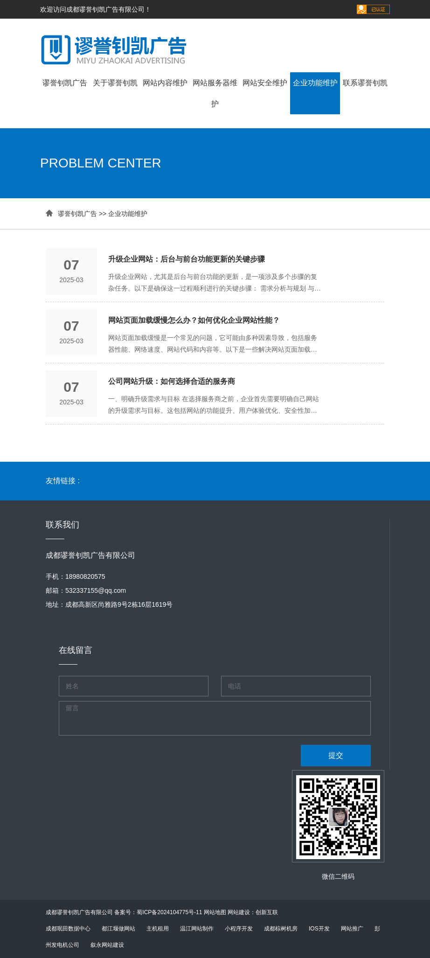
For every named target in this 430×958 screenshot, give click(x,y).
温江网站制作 (197, 928)
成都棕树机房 (281, 928)
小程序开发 (239, 928)
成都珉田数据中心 (68, 928)
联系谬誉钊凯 (365, 83)
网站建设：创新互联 (253, 912)
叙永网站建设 (107, 945)
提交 (335, 755)
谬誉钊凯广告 (64, 83)
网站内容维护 (165, 83)
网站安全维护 (265, 83)
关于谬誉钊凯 (115, 83)
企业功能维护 (315, 83)
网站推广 (352, 928)
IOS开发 (319, 928)
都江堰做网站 (118, 928)
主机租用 (157, 928)
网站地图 (215, 912)
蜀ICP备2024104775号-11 (169, 912)
